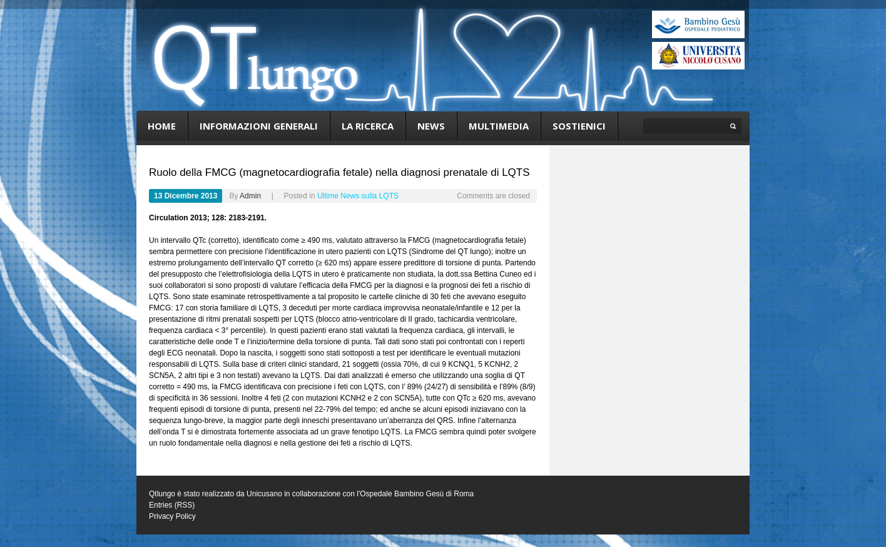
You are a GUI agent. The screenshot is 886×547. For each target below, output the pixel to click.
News (431, 126)
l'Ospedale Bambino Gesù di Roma (415, 493)
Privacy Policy (172, 516)
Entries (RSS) (172, 505)
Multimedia (499, 126)
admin (250, 196)
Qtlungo (162, 493)
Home (162, 126)
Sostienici (579, 126)
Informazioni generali (259, 126)
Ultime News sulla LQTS (358, 196)
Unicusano (264, 493)
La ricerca (368, 126)
